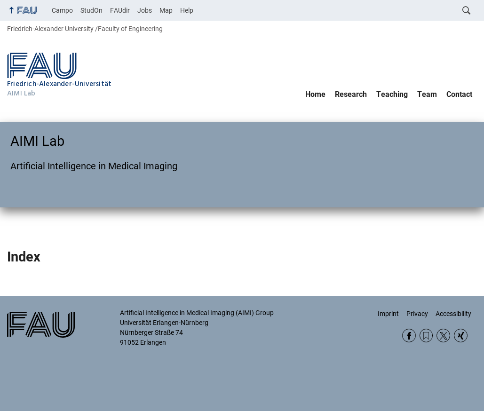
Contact (459, 94)
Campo (62, 10)
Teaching (392, 94)
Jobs (144, 10)
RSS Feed (426, 335)
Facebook (409, 335)
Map (166, 10)
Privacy (417, 313)
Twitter (443, 335)
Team (427, 94)
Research (351, 94)
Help (186, 10)
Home (315, 94)
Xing (461, 335)
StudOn (91, 10)
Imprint (388, 313)
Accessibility (453, 313)
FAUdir (120, 10)
